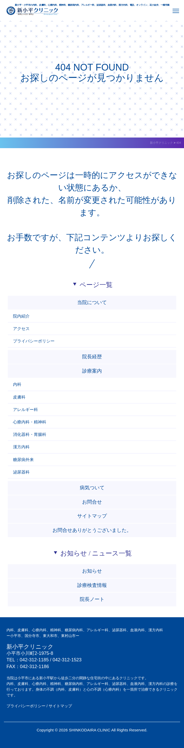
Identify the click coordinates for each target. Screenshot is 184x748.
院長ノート (92, 599)
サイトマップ (92, 516)
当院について (92, 302)
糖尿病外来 (23, 459)
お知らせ (92, 571)
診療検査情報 (92, 585)
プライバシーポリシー (34, 341)
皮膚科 (19, 397)
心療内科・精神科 (29, 422)
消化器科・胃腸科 (29, 434)
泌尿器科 (21, 472)
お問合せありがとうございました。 (92, 530)
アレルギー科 (25, 409)
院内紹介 (21, 316)
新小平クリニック (30, 647)
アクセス (21, 328)
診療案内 (92, 371)
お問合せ (92, 502)
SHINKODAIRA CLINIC (89, 730)
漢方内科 (21, 447)
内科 (17, 384)
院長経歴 (92, 356)
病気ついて (92, 487)
